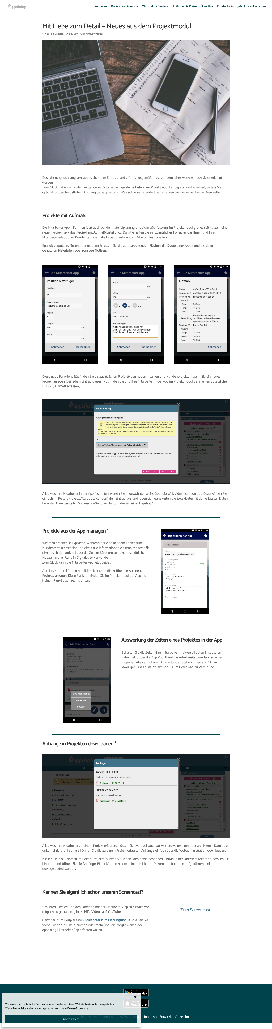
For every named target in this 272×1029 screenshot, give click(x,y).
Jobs (147, 1017)
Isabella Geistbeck (55, 34)
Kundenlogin (225, 7)
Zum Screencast (195, 910)
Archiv (83, 34)
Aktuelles (101, 7)
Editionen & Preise (185, 7)
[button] (135, 997)
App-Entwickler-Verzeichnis (172, 1017)
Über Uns (207, 7)
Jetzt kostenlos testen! (251, 7)
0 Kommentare (95, 34)
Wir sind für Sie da (154, 7)
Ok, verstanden (71, 1019)
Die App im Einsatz (123, 7)
